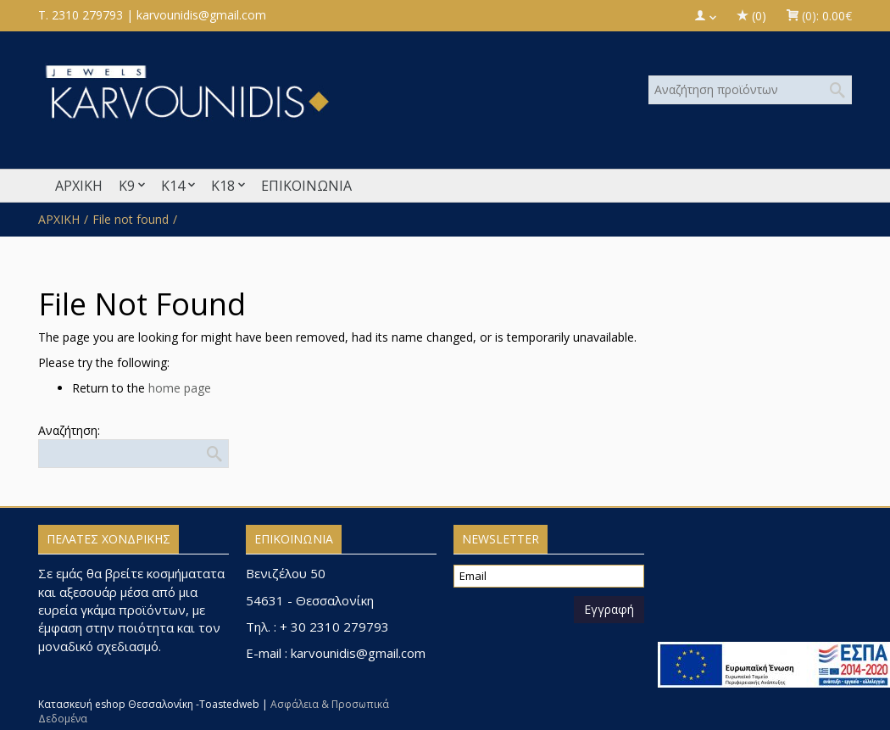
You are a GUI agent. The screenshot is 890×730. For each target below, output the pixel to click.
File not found (130, 219)
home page (179, 388)
